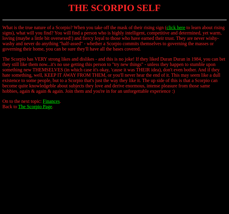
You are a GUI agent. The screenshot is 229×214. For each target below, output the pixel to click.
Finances (51, 101)
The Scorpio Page (35, 106)
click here (175, 27)
